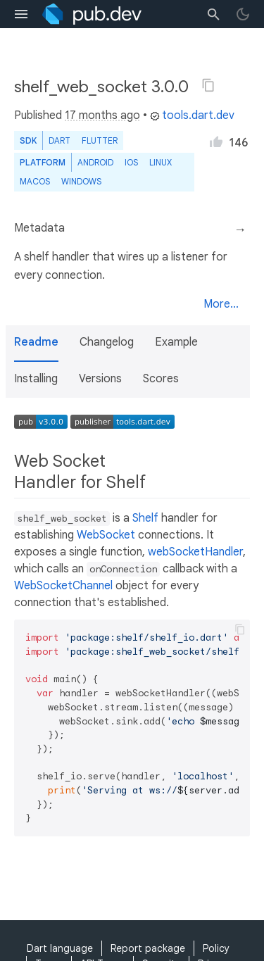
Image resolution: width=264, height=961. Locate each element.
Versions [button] (100, 379)
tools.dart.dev (192, 115)
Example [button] (176, 342)
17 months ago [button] (102, 115)
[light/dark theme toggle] (242, 14)
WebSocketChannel (63, 586)
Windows (81, 181)
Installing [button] (36, 379)
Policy (216, 948)
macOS (35, 181)
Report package (148, 948)
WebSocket (106, 535)
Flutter (100, 140)
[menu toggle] (21, 14)
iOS (131, 162)
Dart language (60, 948)
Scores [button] (161, 379)
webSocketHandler (195, 552)
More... (221, 304)
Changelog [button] (107, 342)
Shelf (145, 518)
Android (95, 162)
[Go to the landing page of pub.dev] (92, 14)
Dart (59, 140)
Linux (160, 162)
